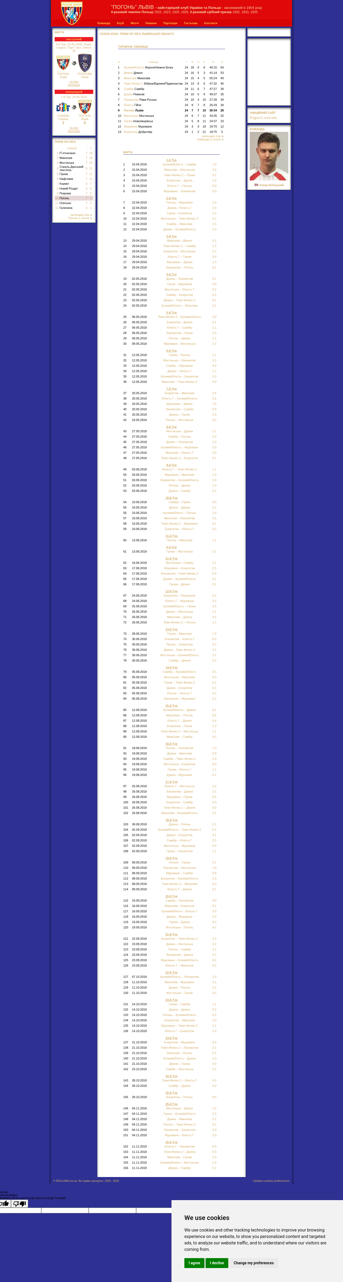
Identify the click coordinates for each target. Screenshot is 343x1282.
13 (192, 83)
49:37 (213, 94)
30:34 (213, 110)
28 (222, 110)
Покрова (65, 193)
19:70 (213, 126)
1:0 (214, 485)
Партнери (170, 23)
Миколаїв (65, 157)
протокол (74, 84)
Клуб (120, 23)
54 (222, 67)
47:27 (213, 88)
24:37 (213, 121)
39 (222, 88)
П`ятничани (67, 153)
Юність (132, 105)
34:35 (213, 115)
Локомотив (140, 99)
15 (90, 162)
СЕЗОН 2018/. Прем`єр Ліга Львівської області (137, 33)
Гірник (63, 174)
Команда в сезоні (210, 139)
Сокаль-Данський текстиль (71, 168)
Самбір (134, 88)
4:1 (214, 927)
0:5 (214, 715)
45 (222, 83)
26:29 (213, 105)
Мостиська (66, 162)
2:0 (214, 202)
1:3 (214, 748)
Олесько (65, 203)
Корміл (64, 183)
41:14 (213, 72)
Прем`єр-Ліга (65, 141)
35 (222, 94)
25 (222, 115)
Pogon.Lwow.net (263, 117)
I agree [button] (194, 1263)
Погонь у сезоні (80, 218)
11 (90, 174)
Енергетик (138, 131)
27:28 (213, 99)
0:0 (214, 185)
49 (222, 78)
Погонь (64, 198)
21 (204, 131)
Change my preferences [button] (254, 1263)
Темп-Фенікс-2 (153, 83)
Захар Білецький (269, 185)
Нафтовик (66, 178)
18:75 (213, 131)
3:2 (214, 420)
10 (56, 198)
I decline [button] (217, 1263)
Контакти (210, 23)
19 (90, 153)
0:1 (214, 267)
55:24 (213, 78)
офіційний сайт (263, 112)
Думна (134, 94)
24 (186, 67)
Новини (151, 23)
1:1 (214, 338)
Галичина (65, 207)
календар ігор (81, 214)
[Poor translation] (19, 1204)
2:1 (214, 824)
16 (90, 157)
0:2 (214, 693)
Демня (133, 72)
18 (192, 67)
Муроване (138, 126)
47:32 (213, 83)
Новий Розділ (68, 188)
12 (90, 168)
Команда (104, 23)
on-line (73, 81)
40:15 (213, 67)
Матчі (135, 23)
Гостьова (190, 23)
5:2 (214, 644)
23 (222, 121)
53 (222, 72)
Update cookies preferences (271, 1180)
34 (222, 99)
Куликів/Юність (148, 67)
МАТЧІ (59, 32)
